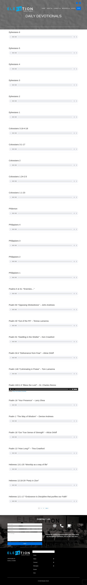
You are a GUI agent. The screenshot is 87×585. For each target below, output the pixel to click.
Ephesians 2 (14, 96)
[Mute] (72, 389)
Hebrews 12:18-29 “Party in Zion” (24, 480)
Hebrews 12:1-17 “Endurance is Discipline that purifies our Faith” (38, 496)
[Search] (43, 552)
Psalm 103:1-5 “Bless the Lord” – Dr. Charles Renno (32, 385)
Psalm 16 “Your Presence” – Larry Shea (27, 400)
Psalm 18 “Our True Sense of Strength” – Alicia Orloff (33, 432)
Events (73, 8)
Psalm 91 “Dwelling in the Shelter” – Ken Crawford (31, 337)
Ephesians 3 (14, 80)
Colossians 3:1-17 (17, 144)
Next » (47, 508)
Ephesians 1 (14, 112)
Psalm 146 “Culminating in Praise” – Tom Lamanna (32, 369)
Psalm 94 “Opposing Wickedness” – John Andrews (32, 305)
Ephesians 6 (14, 32)
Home (43, 8)
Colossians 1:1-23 (17, 193)
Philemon (13, 209)
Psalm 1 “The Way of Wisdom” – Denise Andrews (31, 416)
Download (24, 391)
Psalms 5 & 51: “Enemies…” (21, 289)
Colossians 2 (15, 160)
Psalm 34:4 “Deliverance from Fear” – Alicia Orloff (31, 353)
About (49, 8)
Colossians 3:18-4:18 (18, 128)
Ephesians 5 (14, 48)
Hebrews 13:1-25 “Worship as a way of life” (28, 464)
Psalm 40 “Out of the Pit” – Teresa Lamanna (29, 321)
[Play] (10, 389)
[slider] (41, 389)
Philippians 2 (14, 257)
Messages (65, 8)
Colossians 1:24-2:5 (18, 176)
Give (78, 8)
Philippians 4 (14, 225)
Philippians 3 (14, 241)
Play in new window (17, 391)
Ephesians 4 (14, 64)
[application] (43, 389)
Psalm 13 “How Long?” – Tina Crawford (27, 448)
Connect (56, 8)
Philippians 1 (14, 273)
